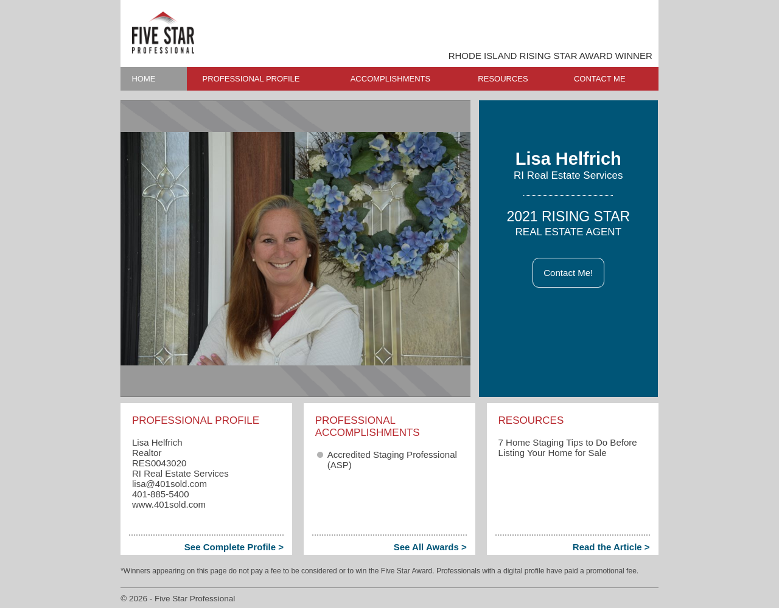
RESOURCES (503, 78)
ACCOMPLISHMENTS (390, 78)
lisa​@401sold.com (169, 483)
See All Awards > (430, 547)
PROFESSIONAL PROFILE (251, 78)
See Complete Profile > (234, 547)
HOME (143, 78)
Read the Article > (611, 547)
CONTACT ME (600, 78)
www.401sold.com (169, 504)
